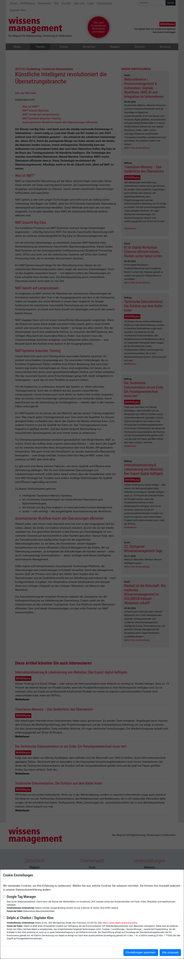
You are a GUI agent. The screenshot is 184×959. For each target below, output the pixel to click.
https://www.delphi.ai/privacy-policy (120, 923)
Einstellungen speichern (141, 952)
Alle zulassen (170, 952)
